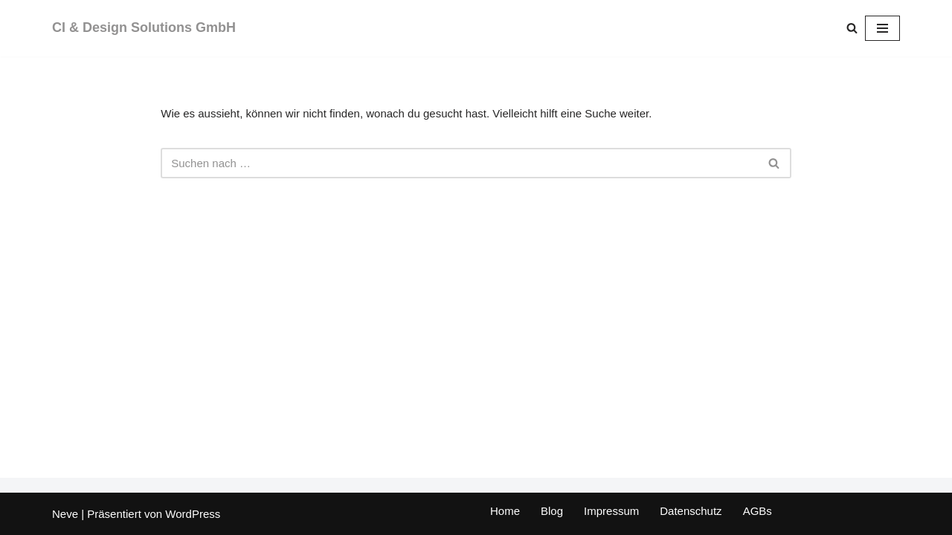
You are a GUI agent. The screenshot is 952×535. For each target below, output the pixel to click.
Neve (65, 514)
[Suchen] (852, 27)
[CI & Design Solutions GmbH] (144, 28)
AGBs (757, 511)
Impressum (611, 511)
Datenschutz (690, 511)
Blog (552, 511)
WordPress (192, 514)
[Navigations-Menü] (882, 28)
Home (505, 511)
